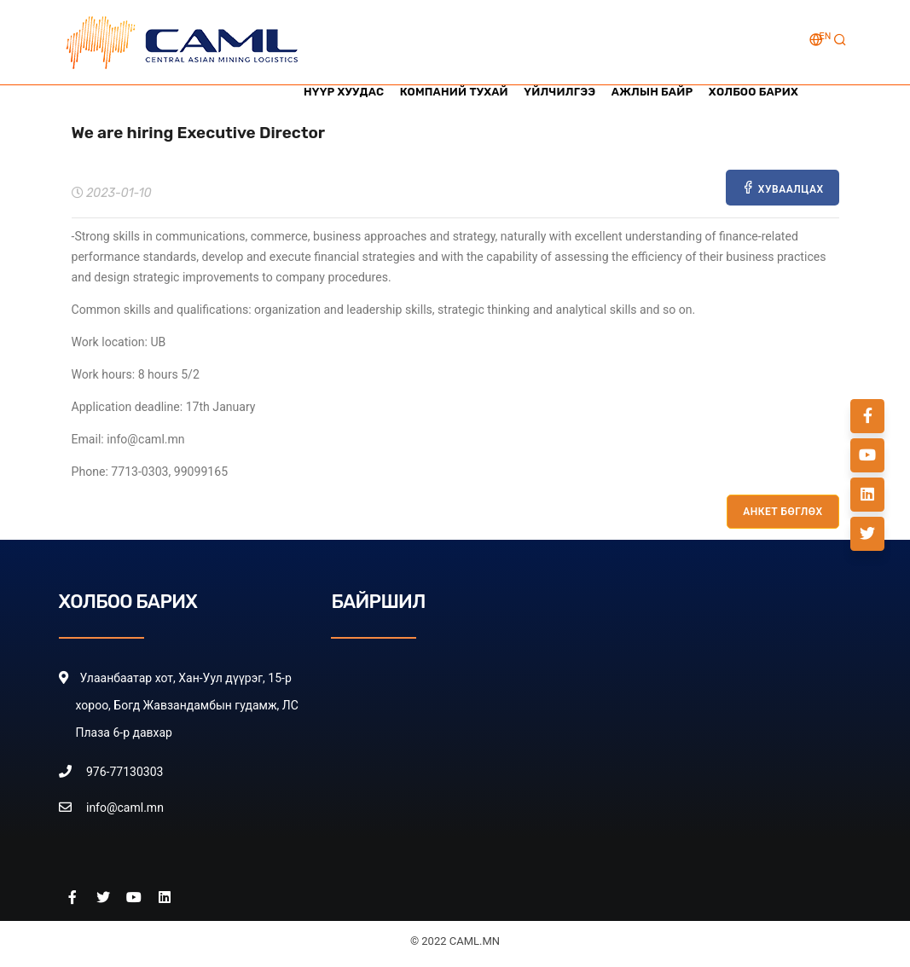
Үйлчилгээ (558, 91)
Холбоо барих (753, 91)
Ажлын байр (651, 91)
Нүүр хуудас (340, 91)
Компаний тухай (451, 91)
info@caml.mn (125, 807)
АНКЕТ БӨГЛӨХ (782, 512)
